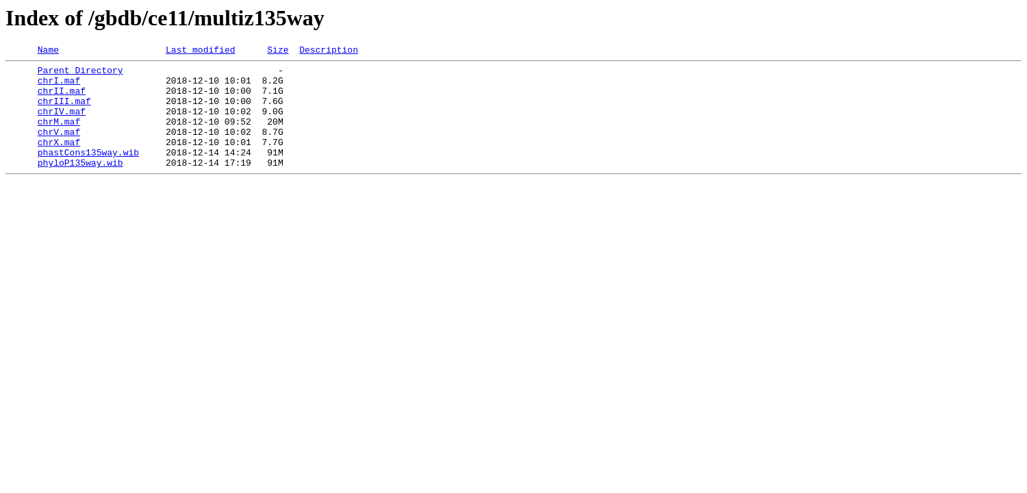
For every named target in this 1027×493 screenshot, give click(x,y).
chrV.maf (59, 148)
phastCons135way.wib (88, 172)
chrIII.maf (64, 111)
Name (48, 51)
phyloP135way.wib (80, 185)
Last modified (200, 51)
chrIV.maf (62, 123)
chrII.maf (62, 98)
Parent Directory (80, 74)
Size (277, 51)
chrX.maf (59, 160)
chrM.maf (59, 135)
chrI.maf (59, 86)
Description (328, 51)
